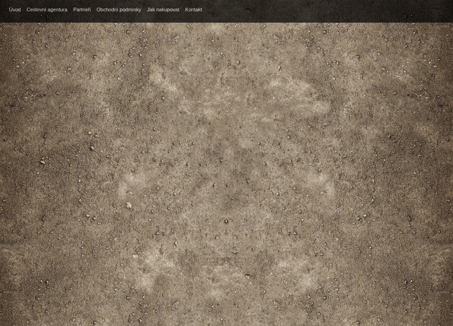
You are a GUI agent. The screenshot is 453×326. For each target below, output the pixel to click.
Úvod (15, 9)
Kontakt (193, 9)
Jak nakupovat (163, 9)
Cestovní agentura (47, 9)
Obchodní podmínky (118, 9)
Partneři (82, 9)
